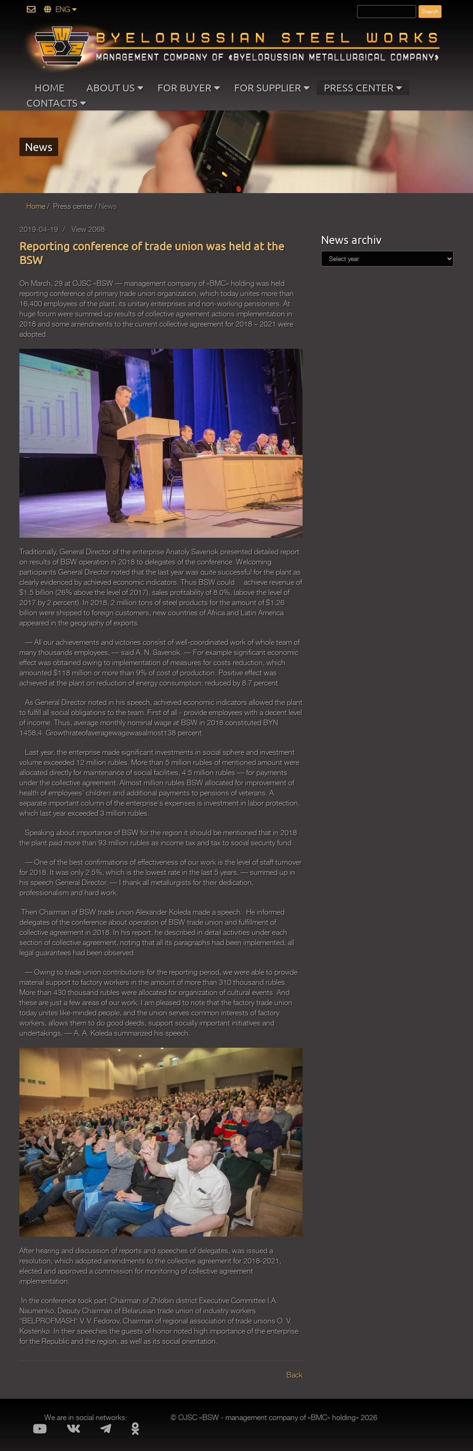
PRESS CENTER (363, 87)
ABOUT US (115, 87)
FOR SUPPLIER (272, 87)
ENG (60, 10)
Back (294, 1375)
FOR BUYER (189, 87)
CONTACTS (56, 102)
